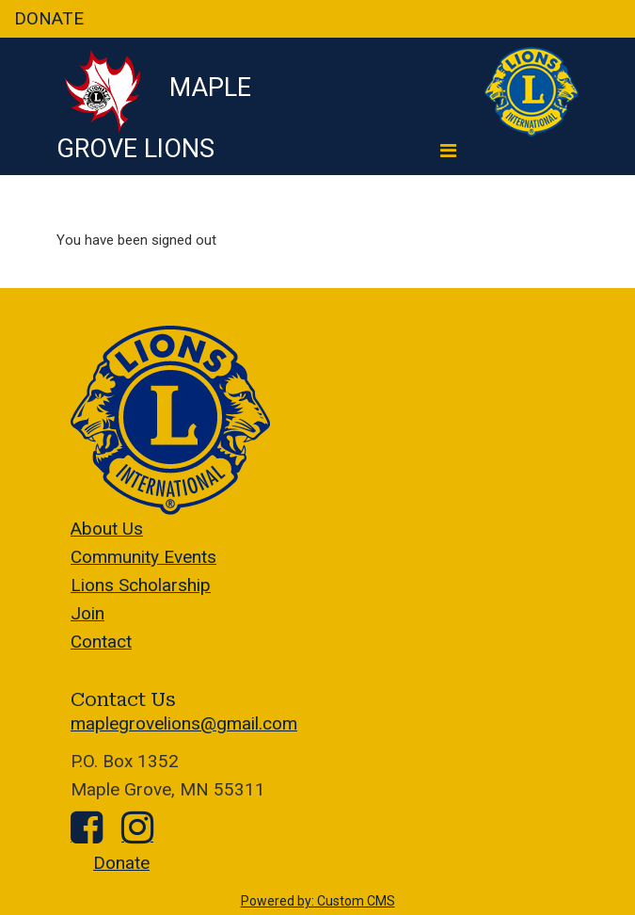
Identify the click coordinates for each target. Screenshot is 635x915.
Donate (121, 863)
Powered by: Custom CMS (318, 900)
